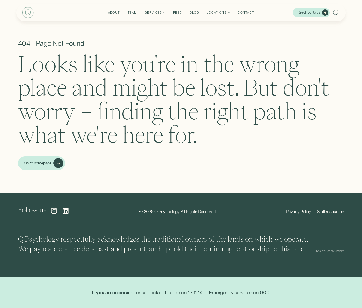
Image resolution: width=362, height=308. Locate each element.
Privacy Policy (298, 211)
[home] (49, 12)
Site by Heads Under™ (330, 251)
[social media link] (54, 211)
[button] (155, 13)
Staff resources (330, 211)
